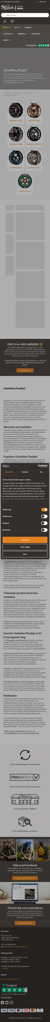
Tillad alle (25, 540)
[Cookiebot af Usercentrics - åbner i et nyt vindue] (37, 466)
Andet (6, 40)
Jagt (16, 27)
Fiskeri (27, 27)
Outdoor (7, 34)
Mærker (21, 34)
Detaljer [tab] (25, 472)
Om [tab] (41, 472)
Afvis (25, 554)
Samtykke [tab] (9, 472)
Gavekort (35, 34)
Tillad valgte (25, 547)
